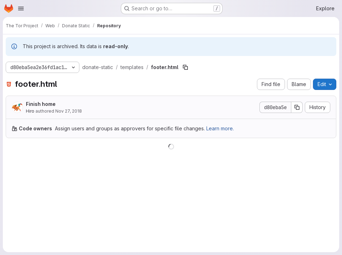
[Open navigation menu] (21, 8)
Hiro (30, 111)
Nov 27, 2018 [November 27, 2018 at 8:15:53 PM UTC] (68, 111)
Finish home (41, 104)
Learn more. (220, 128)
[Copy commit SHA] (297, 107)
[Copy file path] (185, 67)
